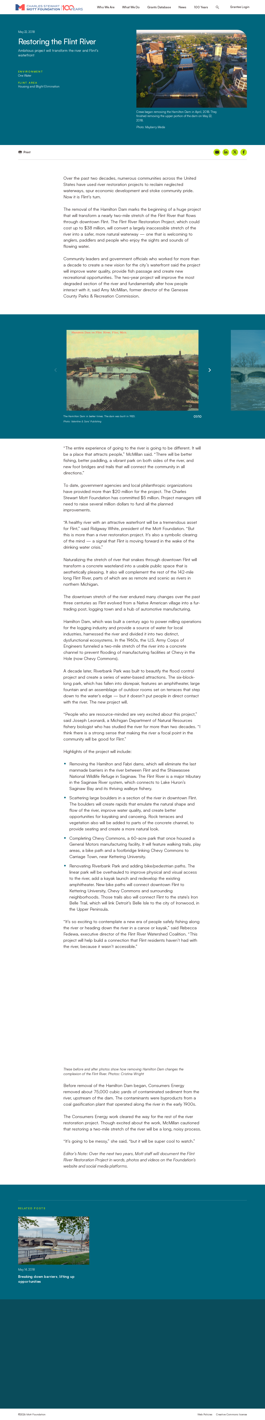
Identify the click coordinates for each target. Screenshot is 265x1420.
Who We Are (105, 7)
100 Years (201, 7)
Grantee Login (239, 7)
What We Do (130, 7)
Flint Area (28, 82)
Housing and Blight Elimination (39, 86)
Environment (30, 71)
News (182, 7)
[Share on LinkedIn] (226, 152)
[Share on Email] (217, 152)
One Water (24, 75)
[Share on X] (234, 152)
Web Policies (204, 1414)
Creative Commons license (231, 1414)
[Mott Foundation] (49, 7)
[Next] (209, 370)
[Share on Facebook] (243, 152)
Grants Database (159, 7)
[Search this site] (217, 7)
